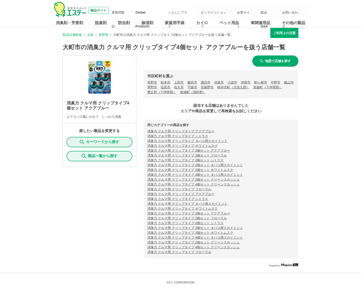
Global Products (172, 10)
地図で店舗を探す (275, 61)
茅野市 (152, 87)
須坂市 (219, 82)
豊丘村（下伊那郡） (161, 92)
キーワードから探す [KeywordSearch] (99, 142)
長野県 (103, 35)
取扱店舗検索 (72, 35)
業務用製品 (150, 10)
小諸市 (232, 82)
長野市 (152, 82)
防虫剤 (124, 23)
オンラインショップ (230, 10)
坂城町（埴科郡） (193, 92)
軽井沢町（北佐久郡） (233, 87)
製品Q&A (274, 10)
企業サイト (257, 10)
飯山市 (289, 82)
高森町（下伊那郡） (267, 87)
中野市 (275, 82)
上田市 (179, 82)
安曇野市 (207, 87)
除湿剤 (147, 23)
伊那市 (245, 82)
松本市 (165, 82)
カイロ (202, 23)
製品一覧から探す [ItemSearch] (99, 156)
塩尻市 (165, 87)
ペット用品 (229, 23)
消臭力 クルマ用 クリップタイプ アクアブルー (181, 131)
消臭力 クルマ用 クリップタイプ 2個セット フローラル (187, 155)
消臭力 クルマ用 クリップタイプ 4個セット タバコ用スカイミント (195, 174)
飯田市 (192, 82)
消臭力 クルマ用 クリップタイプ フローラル (179, 189)
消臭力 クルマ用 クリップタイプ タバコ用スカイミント (187, 141)
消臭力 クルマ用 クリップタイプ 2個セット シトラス (185, 160)
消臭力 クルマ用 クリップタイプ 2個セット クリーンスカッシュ (193, 179)
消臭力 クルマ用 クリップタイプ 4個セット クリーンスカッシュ (193, 184)
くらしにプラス (198, 10)
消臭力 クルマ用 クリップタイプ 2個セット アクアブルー (188, 150)
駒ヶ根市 (260, 82)
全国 (90, 35)
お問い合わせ (294, 10)
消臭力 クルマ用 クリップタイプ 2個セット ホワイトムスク (190, 170)
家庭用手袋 (174, 23)
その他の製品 (293, 23)
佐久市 (179, 87)
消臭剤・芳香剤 (69, 23)
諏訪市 (205, 82)
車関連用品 (260, 23)
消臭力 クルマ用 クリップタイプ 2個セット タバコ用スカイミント (195, 165)
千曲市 (192, 87)
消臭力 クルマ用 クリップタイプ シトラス (177, 136)
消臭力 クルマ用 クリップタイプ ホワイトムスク (182, 145)
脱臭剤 (101, 23)
